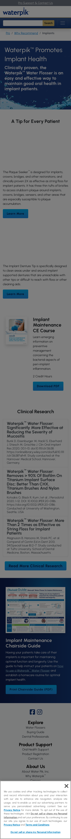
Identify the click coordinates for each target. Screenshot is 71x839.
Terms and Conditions (37, 824)
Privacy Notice (12, 810)
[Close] (66, 786)
